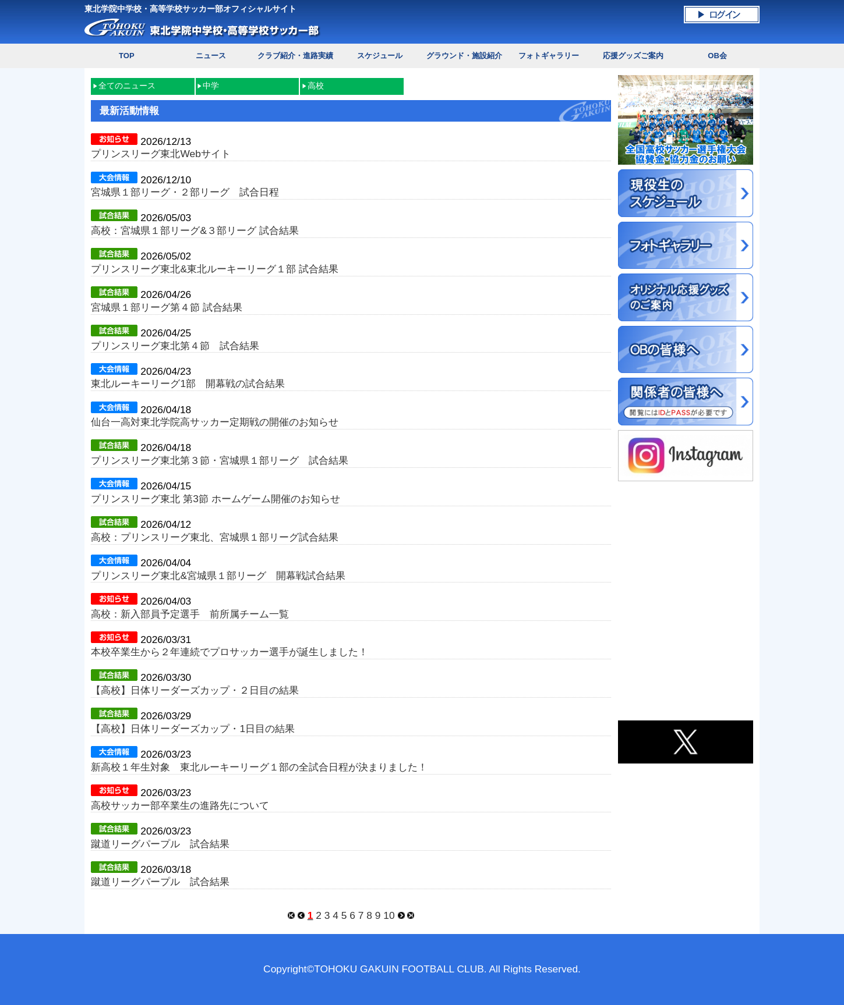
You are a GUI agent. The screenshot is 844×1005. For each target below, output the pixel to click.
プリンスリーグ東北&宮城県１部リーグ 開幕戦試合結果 (218, 575)
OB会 (717, 55)
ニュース (211, 55)
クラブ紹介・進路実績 (295, 55)
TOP (127, 55)
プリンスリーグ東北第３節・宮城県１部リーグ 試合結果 (219, 460)
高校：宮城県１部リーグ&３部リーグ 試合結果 (194, 230)
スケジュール (379, 55)
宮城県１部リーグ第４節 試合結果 (166, 307)
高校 (316, 85)
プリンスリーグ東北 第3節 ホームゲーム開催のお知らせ (215, 499)
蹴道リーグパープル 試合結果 (160, 844)
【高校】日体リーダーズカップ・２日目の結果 (195, 690)
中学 (211, 85)
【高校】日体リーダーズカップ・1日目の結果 (193, 728)
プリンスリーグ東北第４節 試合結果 (175, 345)
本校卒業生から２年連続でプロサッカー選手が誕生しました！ (229, 652)
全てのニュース (127, 85)
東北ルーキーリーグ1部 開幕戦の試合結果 (188, 383)
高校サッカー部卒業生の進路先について (180, 805)
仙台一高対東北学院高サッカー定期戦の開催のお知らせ (214, 422)
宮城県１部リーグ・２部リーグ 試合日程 (185, 192)
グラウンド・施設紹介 (464, 55)
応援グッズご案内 (633, 55)
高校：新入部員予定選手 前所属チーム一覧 (190, 614)
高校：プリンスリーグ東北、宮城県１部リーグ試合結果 (214, 537)
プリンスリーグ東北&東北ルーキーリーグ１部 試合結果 (214, 269)
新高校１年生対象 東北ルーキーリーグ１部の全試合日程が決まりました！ (259, 767)
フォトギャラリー (548, 55)
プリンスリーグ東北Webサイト (160, 153)
